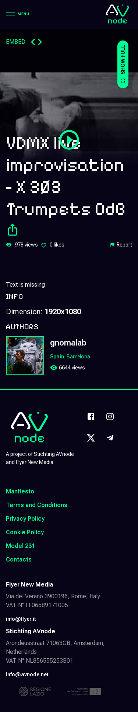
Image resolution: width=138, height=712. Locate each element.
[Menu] (17, 13)
